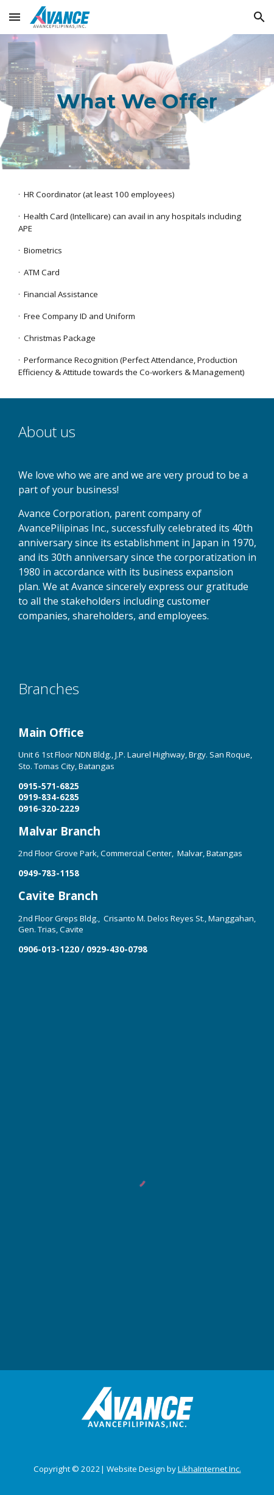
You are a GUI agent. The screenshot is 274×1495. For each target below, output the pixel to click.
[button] (14, 16)
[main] (137, 102)
